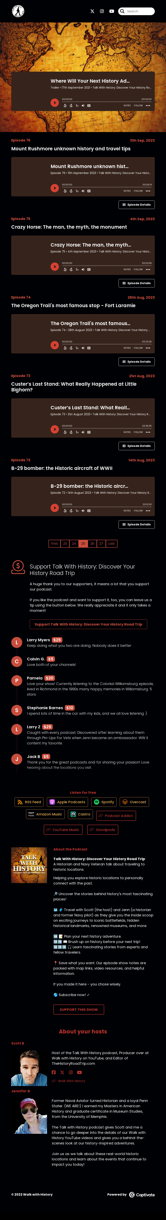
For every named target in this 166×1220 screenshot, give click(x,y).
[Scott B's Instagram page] (63, 1079)
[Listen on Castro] (120, 823)
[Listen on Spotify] (121, 808)
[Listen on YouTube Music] (85, 837)
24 (74, 546)
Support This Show (79, 1016)
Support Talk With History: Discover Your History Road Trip (88, 627)
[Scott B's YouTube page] (68, 1079)
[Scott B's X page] (58, 1079)
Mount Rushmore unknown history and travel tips (71, 151)
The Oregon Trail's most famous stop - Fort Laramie (73, 308)
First (54, 546)
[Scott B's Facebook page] (54, 1079)
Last (112, 546)
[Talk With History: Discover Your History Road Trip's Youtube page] (109, 13)
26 (92, 546)
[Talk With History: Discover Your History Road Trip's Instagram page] (99, 13)
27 (101, 546)
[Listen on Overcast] (44, 823)
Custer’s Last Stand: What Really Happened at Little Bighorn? (73, 390)
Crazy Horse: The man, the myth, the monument (69, 230)
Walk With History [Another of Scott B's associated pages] (68, 1088)
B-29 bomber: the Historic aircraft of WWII (61, 471)
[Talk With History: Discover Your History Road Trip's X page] (92, 13)
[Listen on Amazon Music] (83, 823)
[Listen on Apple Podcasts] (83, 808)
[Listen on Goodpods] (125, 837)
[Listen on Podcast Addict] (41, 837)
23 (65, 546)
